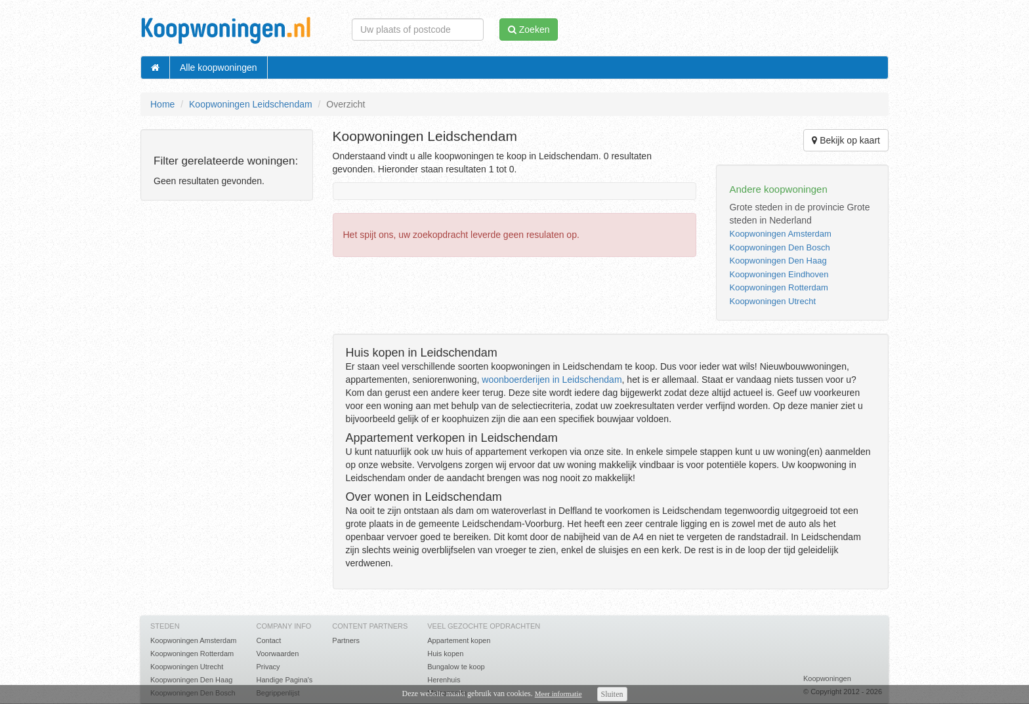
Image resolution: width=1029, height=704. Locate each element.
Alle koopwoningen (218, 67)
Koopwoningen (827, 678)
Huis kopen (445, 653)
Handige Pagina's (284, 680)
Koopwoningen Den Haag (777, 260)
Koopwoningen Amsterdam (780, 234)
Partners (346, 640)
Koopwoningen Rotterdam (778, 287)
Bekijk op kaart (846, 140)
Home (162, 104)
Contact (268, 640)
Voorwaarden (277, 653)
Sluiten (612, 694)
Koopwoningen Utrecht (772, 301)
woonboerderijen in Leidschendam (551, 379)
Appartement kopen (458, 640)
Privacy (268, 667)
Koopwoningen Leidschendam (250, 104)
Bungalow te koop (455, 667)
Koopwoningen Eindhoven (778, 274)
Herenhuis (443, 680)
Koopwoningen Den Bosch (779, 247)
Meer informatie (558, 693)
